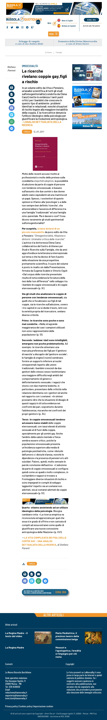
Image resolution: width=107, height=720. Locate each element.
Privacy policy (11, 706)
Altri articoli (53, 615)
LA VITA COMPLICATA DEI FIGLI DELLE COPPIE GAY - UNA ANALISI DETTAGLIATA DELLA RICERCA (44, 541)
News (67, 20)
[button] (53, 34)
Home (48, 52)
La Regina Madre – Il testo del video (16, 635)
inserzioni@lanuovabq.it (16, 698)
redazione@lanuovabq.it (16, 692)
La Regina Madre (14, 647)
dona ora (91, 19)
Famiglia (59, 52)
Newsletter (91, 26)
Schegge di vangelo (29, 41)
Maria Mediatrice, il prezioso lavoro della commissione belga (67, 636)
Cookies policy (25, 706)
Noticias (69, 26)
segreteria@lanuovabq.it (16, 695)
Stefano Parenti (11, 68)
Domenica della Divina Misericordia (77, 41)
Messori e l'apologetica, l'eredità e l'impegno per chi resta (68, 652)
